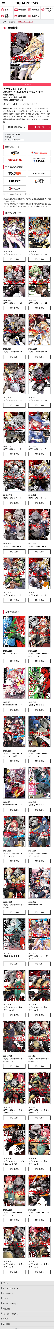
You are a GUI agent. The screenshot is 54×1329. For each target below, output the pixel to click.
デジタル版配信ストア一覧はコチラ (20, 194)
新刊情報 (12, 22)
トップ (3, 22)
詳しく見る (14, 259)
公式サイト (40, 127)
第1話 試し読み (15, 127)
